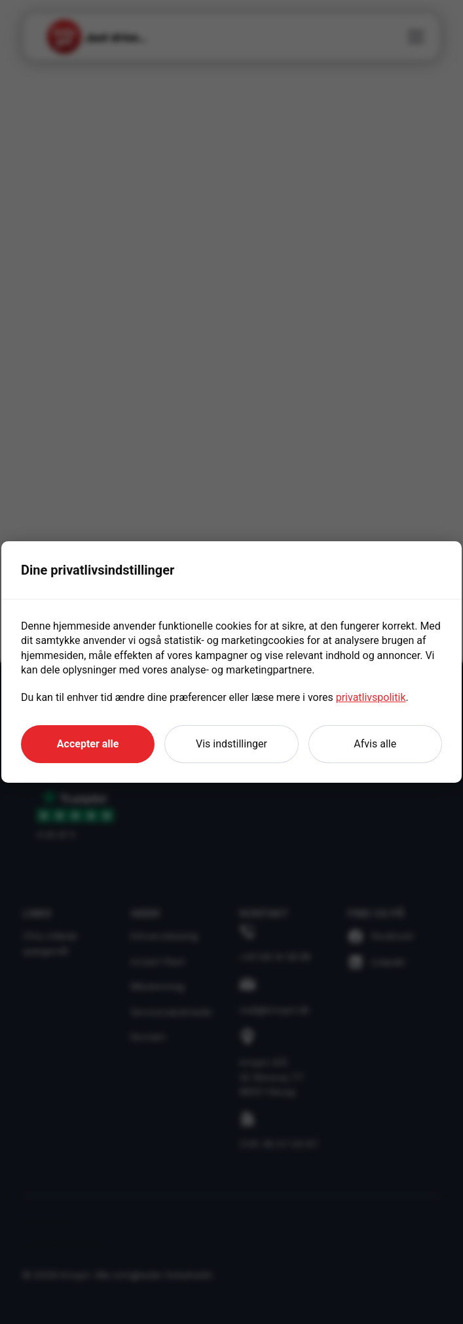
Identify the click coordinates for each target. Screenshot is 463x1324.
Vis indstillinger (231, 744)
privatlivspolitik (371, 697)
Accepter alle (88, 744)
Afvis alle (375, 744)
